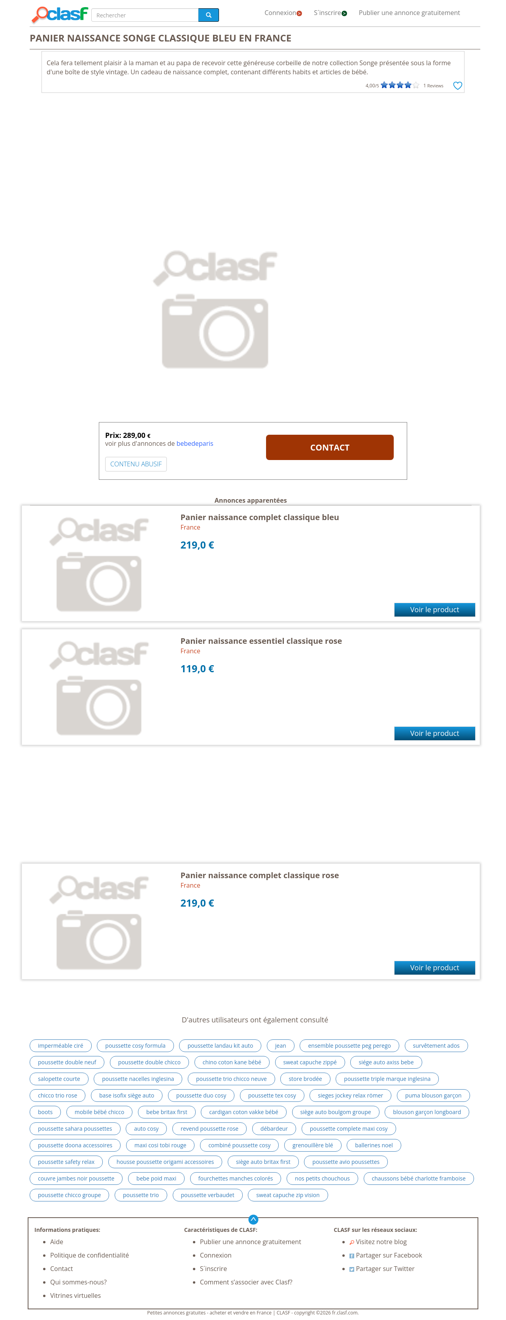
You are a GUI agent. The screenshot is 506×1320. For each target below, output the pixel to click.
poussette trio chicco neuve (231, 1078)
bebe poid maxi (156, 1178)
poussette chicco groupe (69, 1195)
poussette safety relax (66, 1161)
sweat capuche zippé (310, 1062)
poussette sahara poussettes (75, 1128)
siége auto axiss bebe (386, 1062)
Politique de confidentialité (89, 1255)
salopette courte (59, 1078)
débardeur (274, 1128)
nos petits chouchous (322, 1178)
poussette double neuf (67, 1062)
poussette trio (141, 1195)
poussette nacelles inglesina (138, 1078)
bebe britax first (166, 1112)
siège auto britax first (263, 1161)
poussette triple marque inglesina (387, 1078)
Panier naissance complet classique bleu (260, 517)
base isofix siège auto (126, 1095)
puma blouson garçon (433, 1095)
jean (280, 1045)
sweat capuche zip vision (287, 1195)
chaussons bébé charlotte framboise (419, 1178)
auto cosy (146, 1128)
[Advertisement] (253, 156)
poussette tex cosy (272, 1095)
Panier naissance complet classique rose (260, 875)
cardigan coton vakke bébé (243, 1112)
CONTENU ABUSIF (136, 464)
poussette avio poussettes (346, 1161)
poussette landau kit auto (220, 1045)
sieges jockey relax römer (350, 1095)
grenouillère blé (313, 1145)
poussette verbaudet (207, 1195)
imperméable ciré (60, 1045)
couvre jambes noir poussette (76, 1178)
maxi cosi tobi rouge (160, 1145)
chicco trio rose (57, 1095)
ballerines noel (374, 1145)
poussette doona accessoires (75, 1145)
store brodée (305, 1078)
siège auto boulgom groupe (335, 1112)
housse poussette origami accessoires (165, 1161)
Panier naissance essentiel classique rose (261, 640)
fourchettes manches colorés (235, 1178)
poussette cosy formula (135, 1045)
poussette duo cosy (201, 1095)
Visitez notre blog (378, 1241)
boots (45, 1112)
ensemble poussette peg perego (349, 1045)
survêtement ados (436, 1045)
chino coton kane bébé (232, 1062)
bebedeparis (194, 443)
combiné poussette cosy (239, 1145)
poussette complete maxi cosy (349, 1128)
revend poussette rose (209, 1128)
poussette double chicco (149, 1062)
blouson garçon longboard (427, 1112)
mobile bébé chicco (100, 1112)
